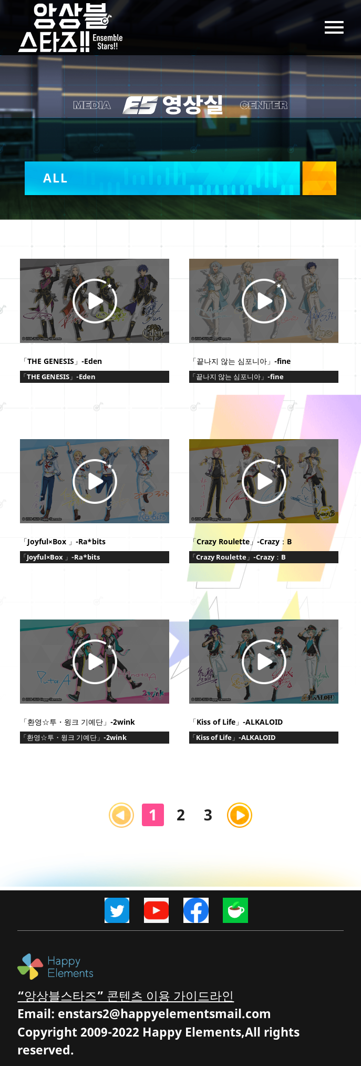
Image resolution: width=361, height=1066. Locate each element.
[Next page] (239, 815)
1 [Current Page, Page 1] (153, 814)
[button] (181, 178)
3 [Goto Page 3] (208, 814)
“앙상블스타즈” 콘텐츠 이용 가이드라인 (125, 996)
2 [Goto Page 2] (181, 814)
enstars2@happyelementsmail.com (164, 1014)
